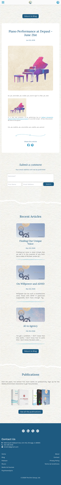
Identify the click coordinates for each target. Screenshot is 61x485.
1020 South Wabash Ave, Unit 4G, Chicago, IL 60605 (21, 443)
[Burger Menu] (3, 2)
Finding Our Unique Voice (30, 242)
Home (4, 454)
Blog (3, 457)
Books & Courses (8, 467)
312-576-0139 (8, 445)
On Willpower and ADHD (31, 283)
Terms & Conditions (52, 464)
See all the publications (30, 412)
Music (4, 464)
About (57, 454)
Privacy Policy (54, 461)
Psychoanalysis (7, 470)
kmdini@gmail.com (11, 447)
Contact (56, 457)
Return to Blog (30, 16)
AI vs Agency (30, 325)
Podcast (4, 461)
